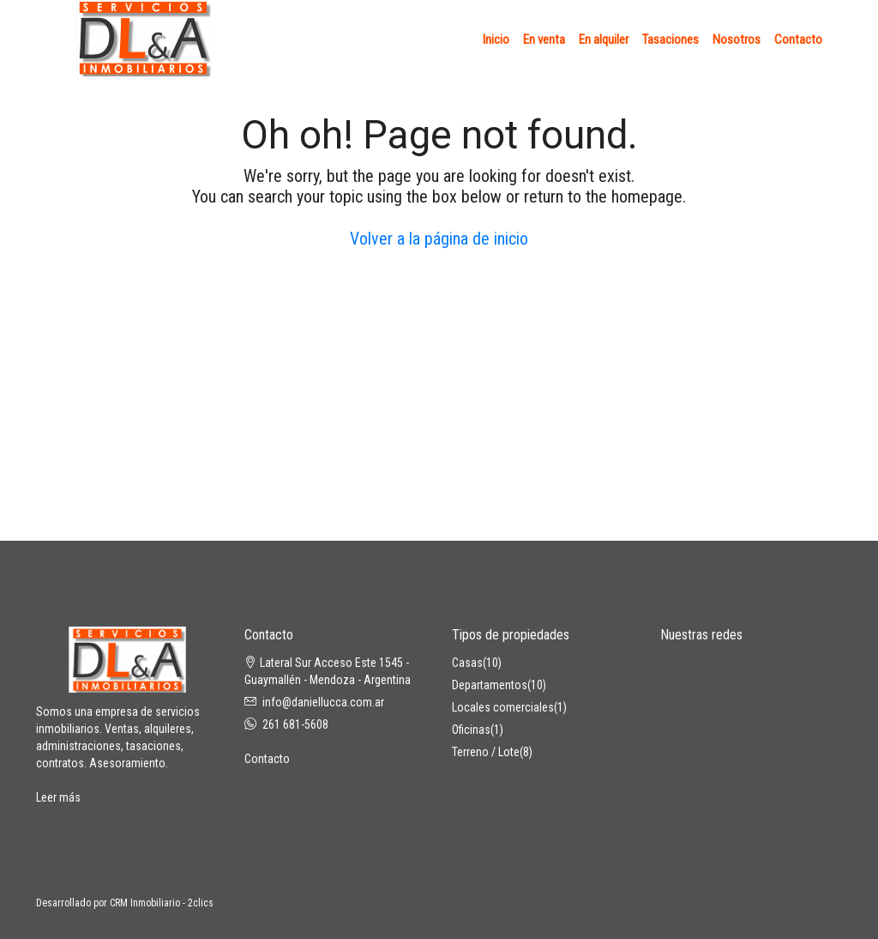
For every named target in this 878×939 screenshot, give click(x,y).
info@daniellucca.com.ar (323, 702)
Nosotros (737, 39)
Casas (467, 662)
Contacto (798, 39)
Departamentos (489, 685)
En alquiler (603, 39)
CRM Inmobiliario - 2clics (161, 903)
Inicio (496, 39)
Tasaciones (670, 39)
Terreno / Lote (486, 752)
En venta (544, 39)
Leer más (58, 797)
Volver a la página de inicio (439, 238)
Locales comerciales (503, 707)
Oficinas (471, 729)
